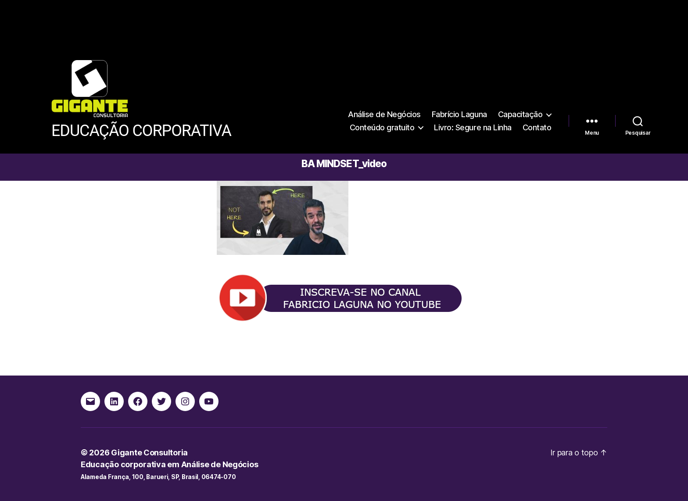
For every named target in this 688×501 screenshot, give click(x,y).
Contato (537, 127)
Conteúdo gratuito (382, 127)
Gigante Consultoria (149, 452)
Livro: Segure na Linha (472, 127)
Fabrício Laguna (459, 114)
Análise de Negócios (384, 114)
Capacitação (520, 114)
